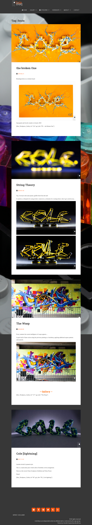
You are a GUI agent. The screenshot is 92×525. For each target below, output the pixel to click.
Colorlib (65, 523)
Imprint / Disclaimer (19, 515)
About (66, 10)
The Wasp (23, 323)
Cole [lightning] (26, 453)
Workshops (55, 10)
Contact (76, 10)
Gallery (32, 10)
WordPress (78, 523)
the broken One (26, 68)
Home (24, 10)
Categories (43, 10)
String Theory (25, 185)
